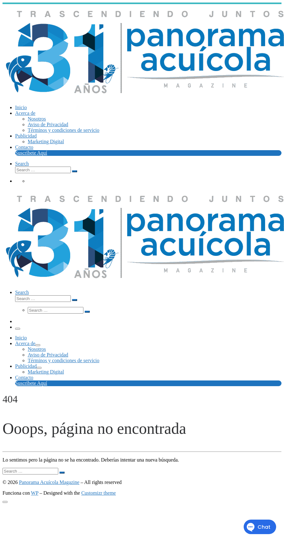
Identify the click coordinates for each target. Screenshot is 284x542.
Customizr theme (98, 493)
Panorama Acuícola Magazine (49, 482)
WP (34, 493)
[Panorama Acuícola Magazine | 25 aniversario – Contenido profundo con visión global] (143, 98)
